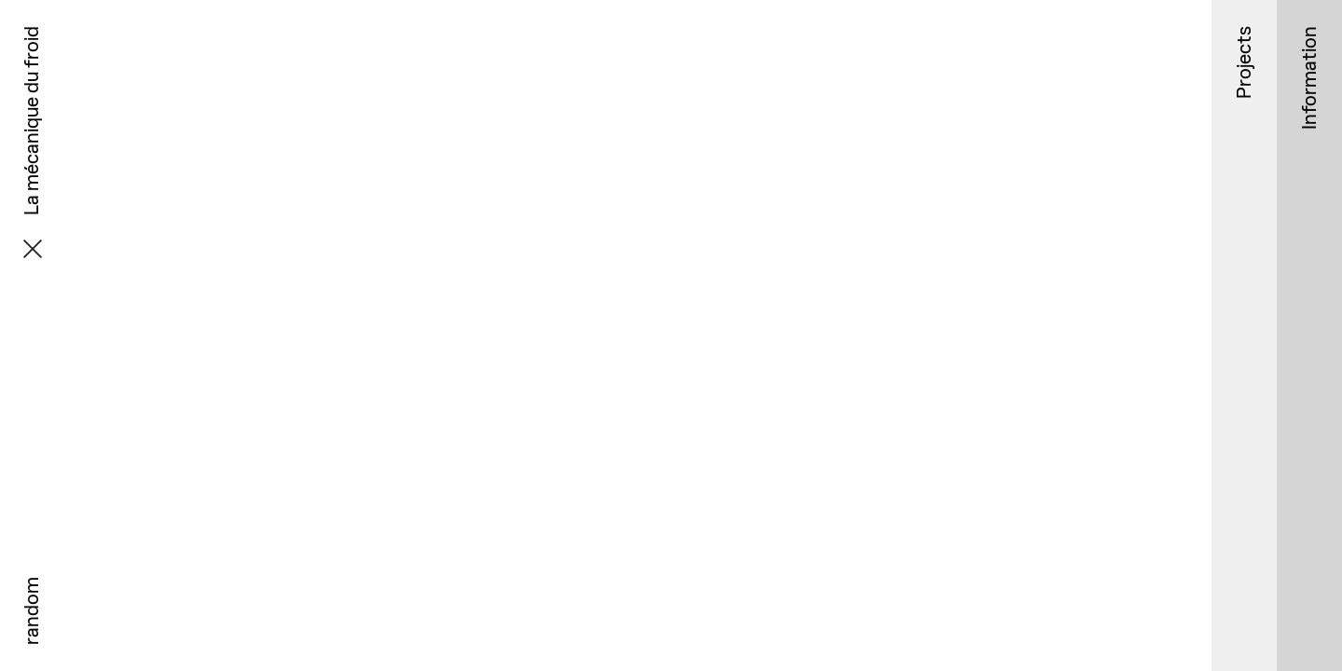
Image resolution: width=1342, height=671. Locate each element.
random (31, 611)
